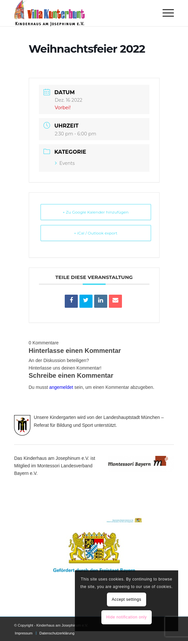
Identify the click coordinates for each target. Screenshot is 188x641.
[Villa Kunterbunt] (78, 13)
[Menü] (165, 13)
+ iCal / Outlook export (95, 233)
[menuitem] (165, 13)
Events (65, 163)
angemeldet (61, 387)
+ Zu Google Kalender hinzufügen (96, 212)
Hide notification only (126, 617)
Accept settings (126, 599)
